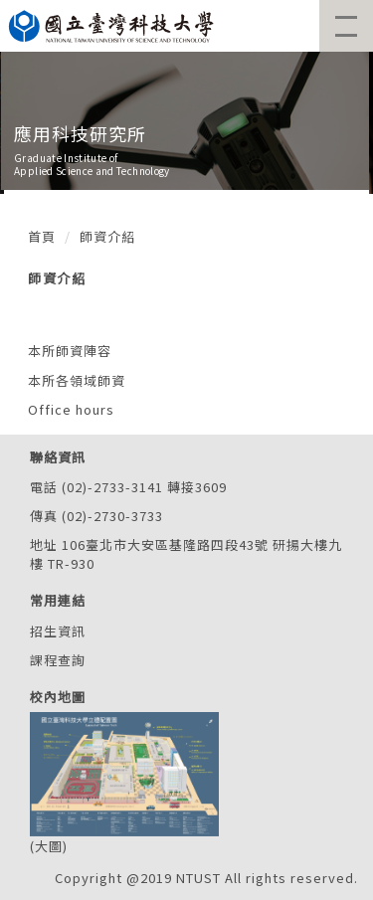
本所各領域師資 (76, 380)
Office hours (71, 409)
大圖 (49, 845)
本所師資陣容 (69, 350)
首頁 (42, 236)
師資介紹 (107, 236)
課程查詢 (58, 659)
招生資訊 (58, 631)
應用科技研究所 (80, 133)
